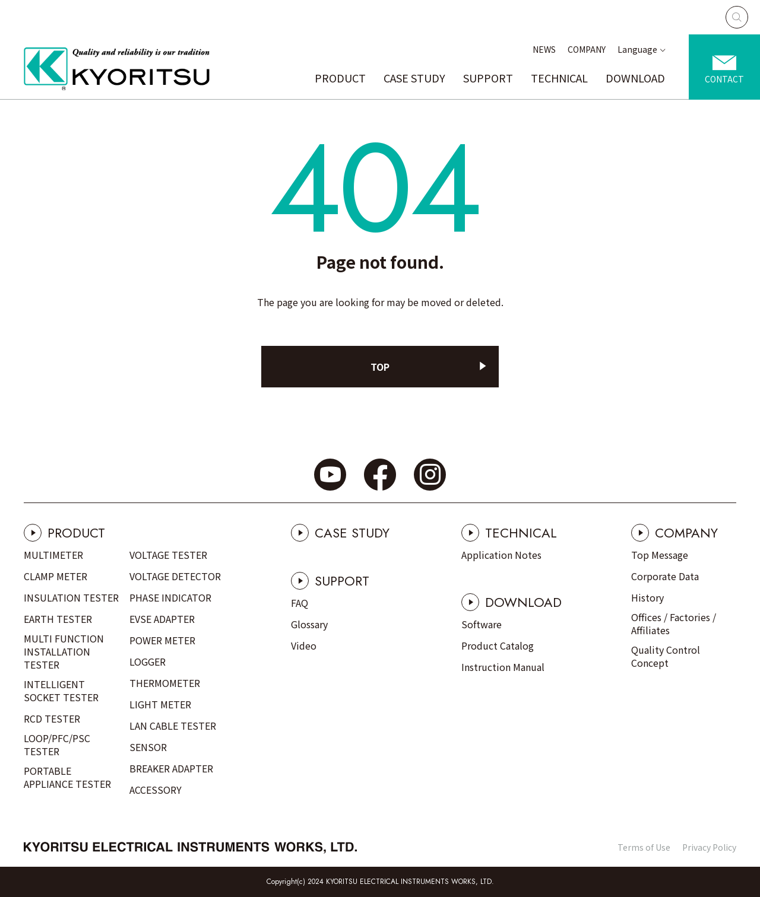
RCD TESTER (52, 718)
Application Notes (501, 554)
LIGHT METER (160, 704)
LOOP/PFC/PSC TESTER (57, 744)
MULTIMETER (53, 554)
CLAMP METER (55, 576)
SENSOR (148, 746)
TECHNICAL (559, 77)
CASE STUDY (414, 77)
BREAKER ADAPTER (171, 768)
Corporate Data (665, 576)
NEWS (544, 49)
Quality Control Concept (665, 656)
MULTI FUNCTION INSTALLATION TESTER (64, 651)
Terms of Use (644, 847)
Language (637, 49)
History (647, 597)
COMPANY (587, 49)
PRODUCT (340, 77)
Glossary (309, 624)
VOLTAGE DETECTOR (175, 576)
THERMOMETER (164, 682)
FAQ (299, 602)
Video (303, 645)
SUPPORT (488, 77)
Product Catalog (497, 645)
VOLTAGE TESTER (168, 554)
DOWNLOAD (635, 77)
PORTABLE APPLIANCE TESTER (67, 777)
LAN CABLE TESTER (172, 725)
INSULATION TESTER (71, 597)
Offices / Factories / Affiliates (673, 623)
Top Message (659, 554)
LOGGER (147, 661)
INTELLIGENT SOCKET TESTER (61, 690)
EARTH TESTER (58, 618)
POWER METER (162, 640)
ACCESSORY (155, 789)
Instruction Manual (502, 666)
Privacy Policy (709, 847)
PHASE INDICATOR (170, 597)
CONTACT (724, 79)
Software (481, 624)
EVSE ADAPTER (162, 618)
